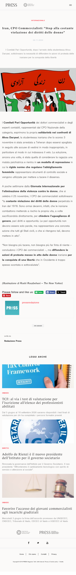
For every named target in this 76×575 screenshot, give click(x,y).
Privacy (54, 554)
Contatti (43, 554)
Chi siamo (32, 554)
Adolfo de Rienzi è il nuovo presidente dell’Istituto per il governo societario (32, 456)
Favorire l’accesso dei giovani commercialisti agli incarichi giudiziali (37, 510)
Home (21, 554)
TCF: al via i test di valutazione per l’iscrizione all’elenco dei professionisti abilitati (32, 402)
